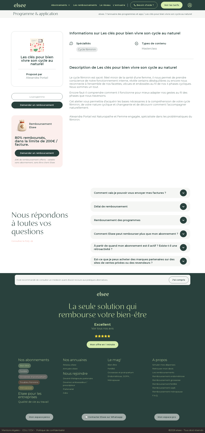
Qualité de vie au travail (33, 401)
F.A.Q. (155, 395)
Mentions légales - (11, 430)
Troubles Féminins (29, 382)
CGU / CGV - (28, 430)
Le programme (37, 97)
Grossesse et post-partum (121, 372)
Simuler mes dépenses (163, 364)
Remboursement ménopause (167, 391)
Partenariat (68, 389)
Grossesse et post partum (33, 376)
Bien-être (24, 365)
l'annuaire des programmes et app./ (125, 14)
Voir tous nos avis (102, 328)
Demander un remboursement (37, 105)
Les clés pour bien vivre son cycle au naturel (168, 14)
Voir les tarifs (171, 5)
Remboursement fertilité (164, 384)
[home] (19, 5)
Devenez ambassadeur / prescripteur (75, 384)
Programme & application (35, 14)
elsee (101, 14)
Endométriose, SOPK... (119, 376)
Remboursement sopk (163, 388)
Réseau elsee (69, 364)
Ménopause (26, 388)
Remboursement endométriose (168, 376)
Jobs (65, 393)
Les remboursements (85, 5)
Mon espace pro (167, 417)
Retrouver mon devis (162, 368)
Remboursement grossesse (166, 380)
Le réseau (105, 5)
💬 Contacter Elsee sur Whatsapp (104, 417)
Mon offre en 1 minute (102, 344)
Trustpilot (102, 332)
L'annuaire (119, 5)
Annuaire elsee (70, 368)
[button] (60, 5)
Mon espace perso (39, 417)
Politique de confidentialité (50, 430)
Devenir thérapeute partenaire (78, 378)
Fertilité (23, 371)
